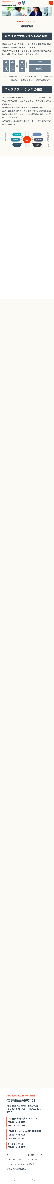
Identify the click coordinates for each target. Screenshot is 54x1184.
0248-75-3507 (19, 1108)
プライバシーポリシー (16, 1164)
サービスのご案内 (14, 1159)
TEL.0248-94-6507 (16, 1122)
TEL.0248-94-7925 (16, 1134)
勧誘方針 (31, 1164)
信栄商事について (35, 1154)
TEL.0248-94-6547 (16, 1147)
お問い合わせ (33, 1159)
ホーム (9, 1154)
